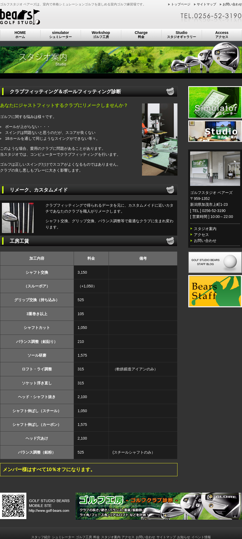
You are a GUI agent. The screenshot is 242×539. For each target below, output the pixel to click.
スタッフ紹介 (41, 537)
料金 (96, 537)
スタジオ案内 (205, 229)
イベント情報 (201, 537)
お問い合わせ (232, 4)
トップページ (180, 4)
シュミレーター (63, 537)
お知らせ (183, 537)
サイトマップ (206, 4)
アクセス (201, 234)
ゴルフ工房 (84, 537)
